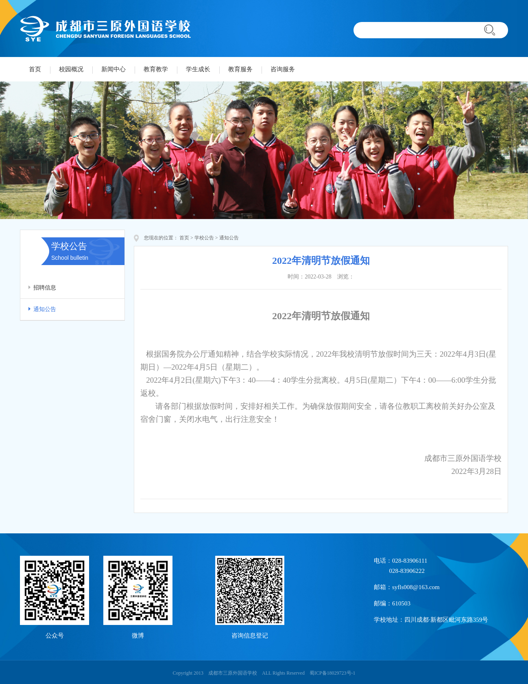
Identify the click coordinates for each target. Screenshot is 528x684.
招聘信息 (44, 288)
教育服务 (240, 69)
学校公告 (204, 238)
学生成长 (198, 69)
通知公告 (44, 309)
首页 (35, 69)
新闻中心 (113, 69)
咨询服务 (283, 69)
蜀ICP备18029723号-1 (333, 673)
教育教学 (156, 69)
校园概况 (71, 69)
